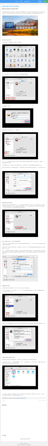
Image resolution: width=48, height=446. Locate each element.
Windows (3, 6)
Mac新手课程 (17, 6)
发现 (16, 1)
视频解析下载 (27, 1)
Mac (13, 6)
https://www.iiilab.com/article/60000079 (19, 398)
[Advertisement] (24, 420)
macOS (7, 6)
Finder (10, 6)
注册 (45, 1)
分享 (40, 400)
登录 (40, 1)
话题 (21, 1)
